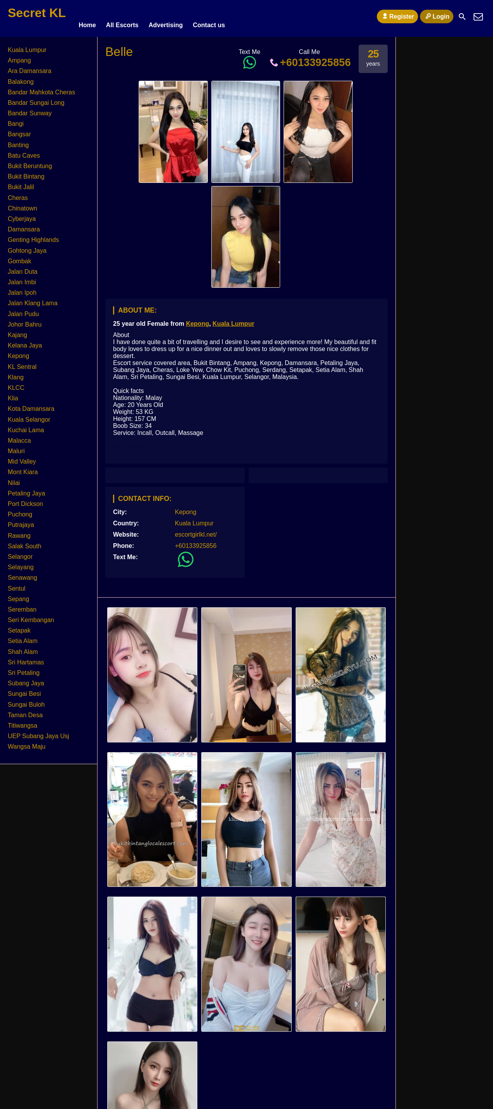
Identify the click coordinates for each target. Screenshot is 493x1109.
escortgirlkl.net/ (196, 531)
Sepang (18, 595)
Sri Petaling (24, 669)
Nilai (14, 479)
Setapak (19, 627)
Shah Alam (23, 648)
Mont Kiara (23, 469)
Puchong (20, 511)
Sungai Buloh (26, 701)
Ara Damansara (29, 67)
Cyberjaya (22, 215)
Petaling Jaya (26, 490)
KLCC (16, 384)
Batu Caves (24, 152)
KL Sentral (22, 363)
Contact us (209, 16)
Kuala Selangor (29, 416)
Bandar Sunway (30, 109)
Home (87, 16)
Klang (16, 373)
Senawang (22, 574)
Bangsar (19, 131)
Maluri (16, 447)
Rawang (19, 532)
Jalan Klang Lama (32, 300)
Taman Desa (25, 711)
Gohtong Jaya (27, 247)
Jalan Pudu (23, 310)
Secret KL (37, 13)
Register (397, 16)
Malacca (19, 437)
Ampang (19, 57)
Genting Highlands (33, 236)
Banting (18, 141)
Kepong (197, 320)
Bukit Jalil (21, 183)
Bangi (16, 120)
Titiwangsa (22, 722)
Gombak (19, 257)
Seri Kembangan (31, 616)
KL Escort (127, 442)
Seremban (22, 606)
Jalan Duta (23, 268)
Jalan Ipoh (22, 289)
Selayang (21, 563)
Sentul (16, 585)
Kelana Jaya (25, 342)
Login (436, 16)
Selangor (20, 553)
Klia (13, 394)
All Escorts (122, 16)
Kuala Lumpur (233, 320)
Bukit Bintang (26, 173)
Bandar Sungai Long (36, 99)
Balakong (21, 78)
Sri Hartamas (26, 658)
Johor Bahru (25, 321)
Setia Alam (22, 637)
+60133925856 (309, 59)
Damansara (24, 225)
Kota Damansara (31, 405)
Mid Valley (22, 458)
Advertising (165, 16)
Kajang (17, 331)
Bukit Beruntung (30, 162)
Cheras (18, 194)
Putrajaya (21, 521)
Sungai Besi (24, 690)
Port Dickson (25, 500)
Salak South (24, 542)
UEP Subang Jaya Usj (38, 732)
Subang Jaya (26, 679)
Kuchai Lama (26, 426)
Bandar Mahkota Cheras (41, 88)
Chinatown (22, 205)
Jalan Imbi (22, 278)
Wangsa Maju (26, 743)
